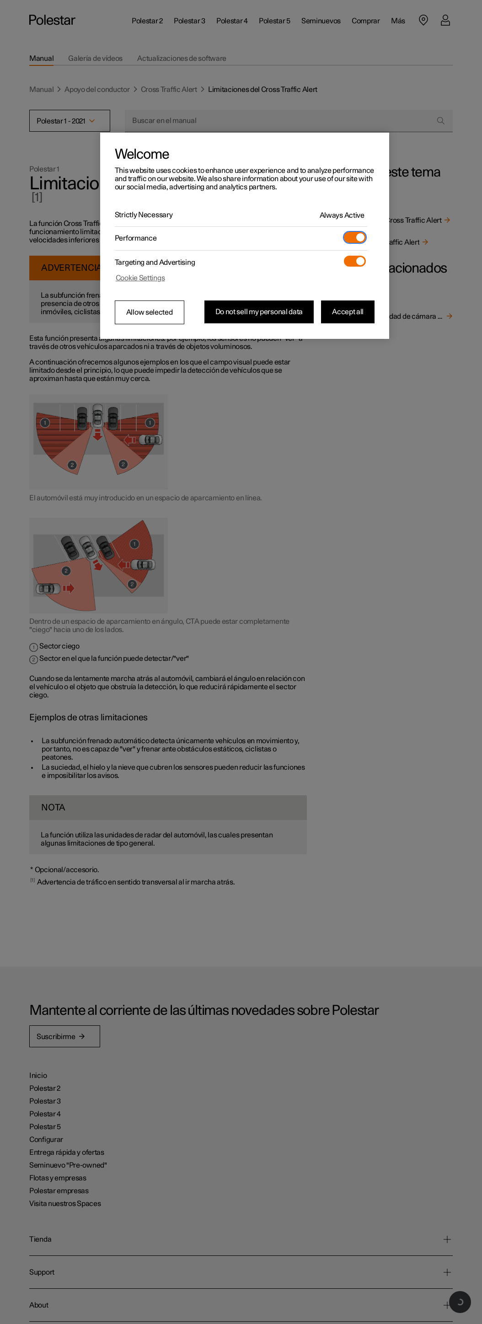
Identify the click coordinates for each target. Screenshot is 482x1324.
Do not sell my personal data (259, 312)
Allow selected (149, 312)
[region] (244, 236)
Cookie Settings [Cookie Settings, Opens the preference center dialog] (140, 278)
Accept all (348, 312)
